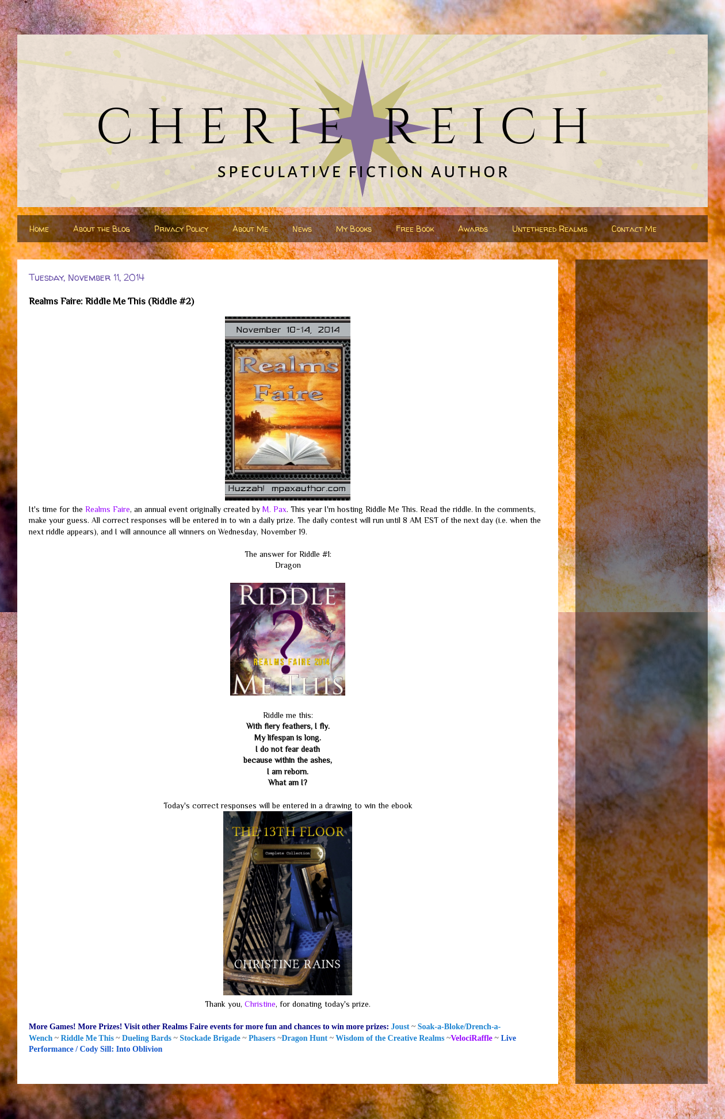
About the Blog (101, 228)
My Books (354, 228)
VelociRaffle (472, 1038)
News (302, 228)
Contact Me (634, 228)
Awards (473, 228)
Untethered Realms (549, 228)
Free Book (415, 228)
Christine (260, 1004)
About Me (250, 228)
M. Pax (274, 509)
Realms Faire (107, 509)
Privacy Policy (181, 228)
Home (39, 228)
